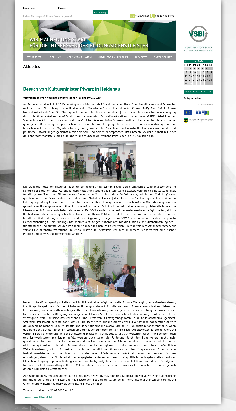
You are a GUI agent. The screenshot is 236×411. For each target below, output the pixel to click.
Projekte (141, 57)
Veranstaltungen (79, 57)
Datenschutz (163, 57)
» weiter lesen (205, 104)
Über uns (54, 57)
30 (190, 83)
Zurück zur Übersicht (37, 397)
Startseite (34, 57)
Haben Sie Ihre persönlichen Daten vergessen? (47, 16)
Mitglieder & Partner (113, 57)
